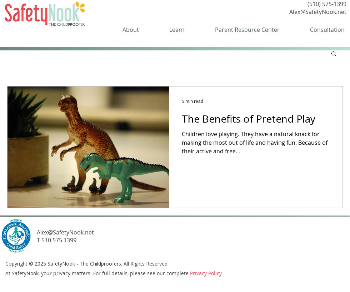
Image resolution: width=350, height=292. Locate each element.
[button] (333, 54)
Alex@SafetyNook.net (317, 12)
